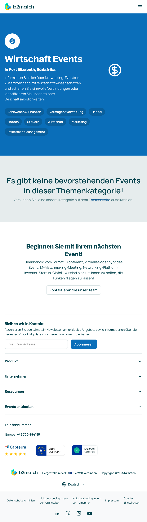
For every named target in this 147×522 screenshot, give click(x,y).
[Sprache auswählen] (73, 484)
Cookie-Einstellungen (132, 500)
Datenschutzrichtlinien (21, 500)
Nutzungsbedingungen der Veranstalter (54, 500)
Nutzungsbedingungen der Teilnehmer (86, 500)
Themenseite (99, 199)
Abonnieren (84, 344)
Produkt (73, 361)
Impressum (112, 500)
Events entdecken (73, 406)
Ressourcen (73, 391)
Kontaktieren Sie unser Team (73, 290)
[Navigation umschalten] (140, 6)
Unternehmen (73, 376)
